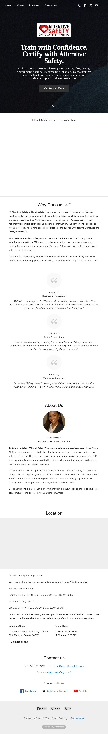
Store (8, 5)
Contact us (51, 5)
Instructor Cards (69, 120)
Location (34, 5)
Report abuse (77, 718)
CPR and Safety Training (43, 120)
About (20, 5)
